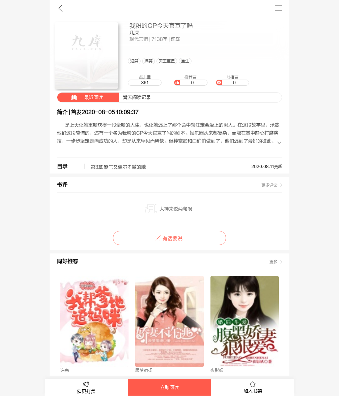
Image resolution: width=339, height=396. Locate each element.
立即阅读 (169, 387)
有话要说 (169, 238)
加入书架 (252, 387)
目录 (62, 167)
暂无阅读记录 (104, 97)
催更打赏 (86, 387)
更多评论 (269, 185)
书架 (278, 8)
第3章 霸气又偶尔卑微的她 (118, 167)
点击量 (144, 80)
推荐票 (190, 80)
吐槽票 (232, 80)
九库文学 (60, 8)
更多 (273, 261)
